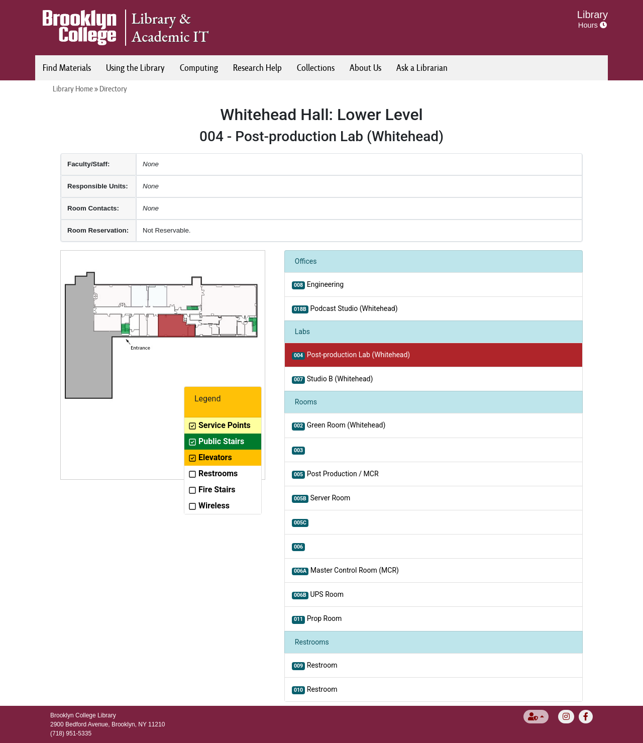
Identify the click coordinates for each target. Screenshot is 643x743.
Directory (113, 88)
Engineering (318, 284)
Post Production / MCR (335, 474)
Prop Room (317, 618)
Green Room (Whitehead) (338, 425)
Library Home (73, 88)
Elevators (210, 457)
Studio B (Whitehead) (332, 379)
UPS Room (318, 594)
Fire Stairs (211, 489)
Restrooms (213, 473)
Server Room (321, 498)
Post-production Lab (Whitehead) (351, 355)
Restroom (315, 665)
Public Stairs (216, 441)
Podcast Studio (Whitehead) (345, 308)
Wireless (209, 505)
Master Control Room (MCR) (345, 570)
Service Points (219, 425)
